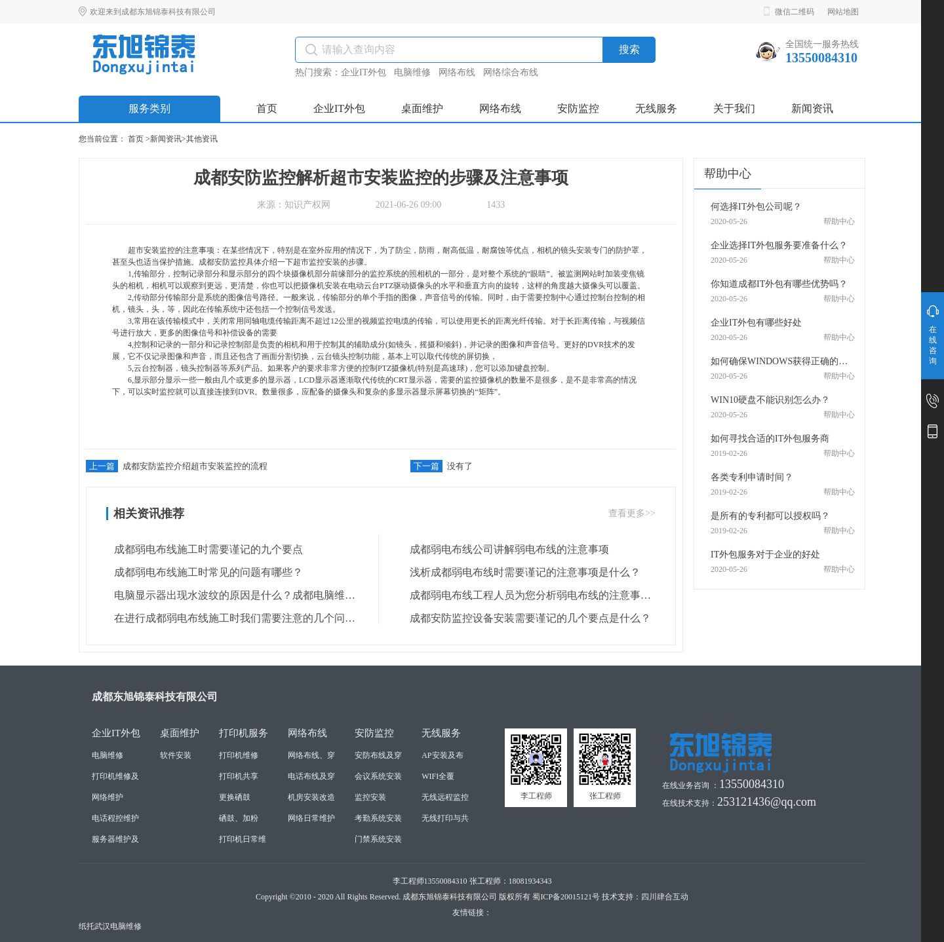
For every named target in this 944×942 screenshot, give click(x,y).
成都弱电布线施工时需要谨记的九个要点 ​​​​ (205, 549)
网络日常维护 (311, 818)
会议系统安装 (378, 776)
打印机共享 (238, 776)
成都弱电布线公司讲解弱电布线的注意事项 (505, 549)
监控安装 (370, 797)
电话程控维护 (115, 818)
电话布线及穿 (311, 776)
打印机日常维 (242, 839)
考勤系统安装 (378, 818)
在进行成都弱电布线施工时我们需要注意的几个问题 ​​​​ (230, 618)
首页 (136, 138)
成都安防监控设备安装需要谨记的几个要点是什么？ (526, 618)
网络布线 (457, 72)
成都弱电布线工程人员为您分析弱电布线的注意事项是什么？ (526, 595)
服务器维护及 (115, 839)
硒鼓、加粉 (238, 818)
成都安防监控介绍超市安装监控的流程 (176, 466)
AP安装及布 (442, 755)
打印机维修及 (115, 776)
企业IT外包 (363, 72)
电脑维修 (412, 72)
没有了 (441, 466)
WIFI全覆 (438, 776)
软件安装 (175, 755)
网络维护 (107, 797)
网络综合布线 (510, 72)
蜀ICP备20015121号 (566, 896)
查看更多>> (632, 513)
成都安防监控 (222, 262)
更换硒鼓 (234, 797)
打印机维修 (238, 755)
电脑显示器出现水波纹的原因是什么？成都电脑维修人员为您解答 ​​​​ (230, 595)
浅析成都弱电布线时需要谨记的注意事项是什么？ (521, 572)
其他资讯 (202, 138)
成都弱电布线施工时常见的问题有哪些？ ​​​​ (205, 572)
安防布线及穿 (378, 755)
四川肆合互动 (664, 896)
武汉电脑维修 (118, 926)
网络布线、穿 (311, 755)
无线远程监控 (445, 797)
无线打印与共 (445, 818)
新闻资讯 (166, 138)
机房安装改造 (311, 797)
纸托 (86, 926)
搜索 (629, 49)
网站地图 (843, 11)
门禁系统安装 (378, 839)
